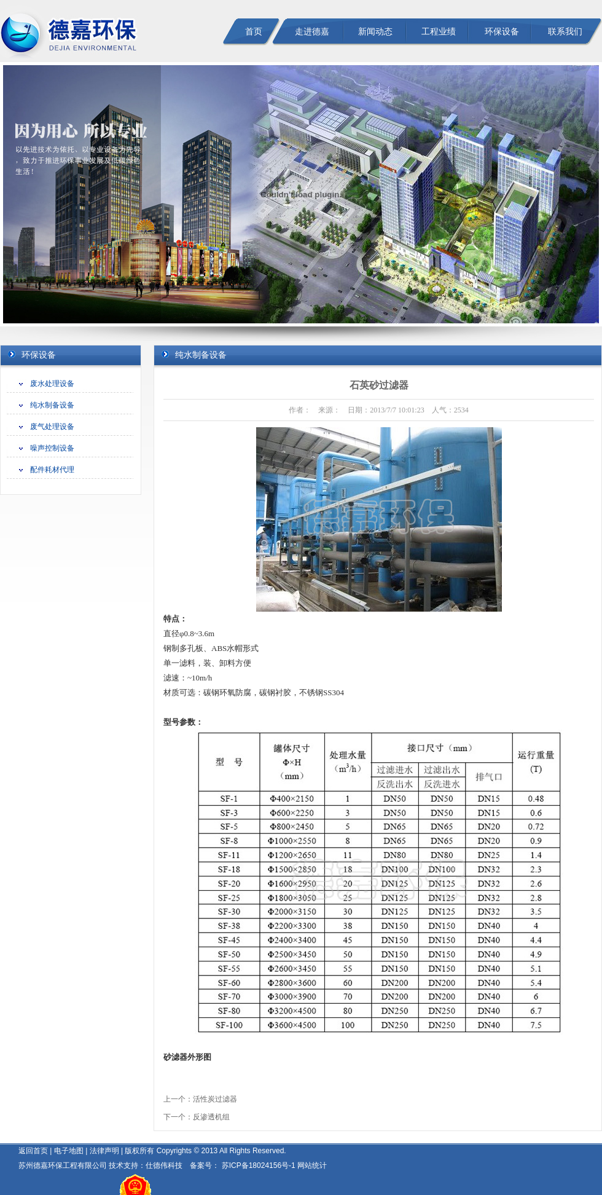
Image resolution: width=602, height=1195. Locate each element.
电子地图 (69, 1150)
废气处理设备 (52, 426)
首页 (253, 31)
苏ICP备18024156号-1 (257, 1165)
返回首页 (33, 1150)
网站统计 (312, 1165)
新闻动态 (375, 31)
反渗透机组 (211, 1117)
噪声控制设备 (52, 448)
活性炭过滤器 (215, 1099)
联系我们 (565, 31)
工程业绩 (438, 31)
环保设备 (502, 31)
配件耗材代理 (52, 469)
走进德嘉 (312, 31)
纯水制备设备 (52, 405)
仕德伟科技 (164, 1165)
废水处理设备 (52, 383)
